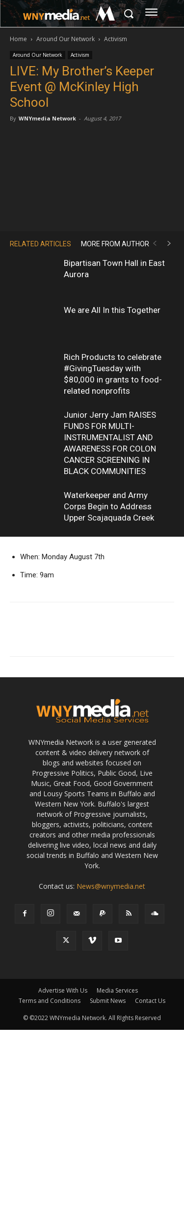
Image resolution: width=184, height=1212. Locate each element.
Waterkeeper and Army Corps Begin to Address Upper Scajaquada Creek (109, 506)
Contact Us (150, 1001)
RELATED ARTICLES (40, 244)
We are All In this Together (112, 310)
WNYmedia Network (47, 118)
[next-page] (169, 244)
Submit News (108, 1001)
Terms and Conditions (49, 1001)
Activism (115, 39)
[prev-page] (154, 244)
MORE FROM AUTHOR (115, 244)
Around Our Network (65, 39)
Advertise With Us (62, 990)
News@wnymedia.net (111, 886)
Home (18, 39)
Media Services (117, 990)
